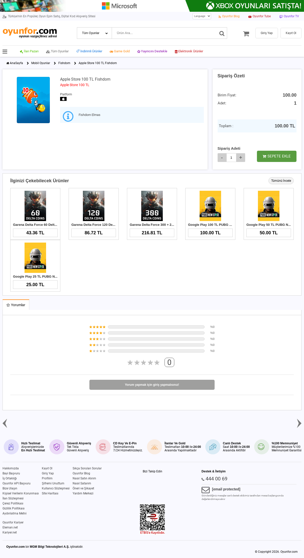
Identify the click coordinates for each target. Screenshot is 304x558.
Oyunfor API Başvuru (17, 483)
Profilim (47, 478)
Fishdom (64, 63)
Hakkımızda (11, 468)
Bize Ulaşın (10, 488)
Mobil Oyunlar (40, 63)
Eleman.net (10, 527)
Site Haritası (50, 493)
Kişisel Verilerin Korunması (21, 493)
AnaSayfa (16, 63)
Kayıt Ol (47, 468)
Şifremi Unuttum (53, 483)
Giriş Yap (48, 473)
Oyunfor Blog (81, 473)
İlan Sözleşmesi (13, 498)
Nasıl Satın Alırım (84, 478)
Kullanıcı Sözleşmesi (56, 488)
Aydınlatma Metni (15, 513)
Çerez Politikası (13, 503)
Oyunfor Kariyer (13, 522)
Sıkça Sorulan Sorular (87, 468)
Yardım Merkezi (83, 493)
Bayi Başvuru (11, 473)
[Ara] (222, 33)
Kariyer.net (10, 532)
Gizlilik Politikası (14, 508)
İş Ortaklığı (10, 478)
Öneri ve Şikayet (83, 488)
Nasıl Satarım (82, 483)
